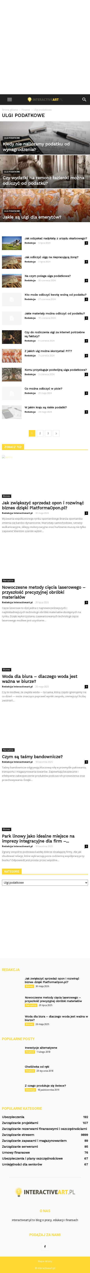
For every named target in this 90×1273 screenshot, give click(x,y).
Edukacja (30, 1089)
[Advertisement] (45, 47)
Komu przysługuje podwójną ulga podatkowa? (56, 369)
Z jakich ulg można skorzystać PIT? (48, 351)
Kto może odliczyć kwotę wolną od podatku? (55, 294)
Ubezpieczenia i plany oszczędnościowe (32, 1158)
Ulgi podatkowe (12, 138)
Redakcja (30, 242)
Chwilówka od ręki (37, 1066)
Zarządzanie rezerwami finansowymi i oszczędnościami (44, 1129)
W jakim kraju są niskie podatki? (46, 407)
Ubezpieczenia (13, 1117)
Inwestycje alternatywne (41, 1047)
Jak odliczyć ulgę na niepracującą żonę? (51, 257)
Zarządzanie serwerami (20, 1146)
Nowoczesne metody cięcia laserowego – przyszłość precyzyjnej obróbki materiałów (43, 592)
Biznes (6, 496)
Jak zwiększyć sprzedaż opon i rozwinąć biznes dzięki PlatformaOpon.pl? (43, 505)
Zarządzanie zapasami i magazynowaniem (34, 1141)
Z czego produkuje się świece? (45, 1085)
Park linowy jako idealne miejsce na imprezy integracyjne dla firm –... (38, 839)
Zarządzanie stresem (18, 1135)
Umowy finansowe (16, 1152)
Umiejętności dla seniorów (22, 1164)
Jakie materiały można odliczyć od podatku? (55, 313)
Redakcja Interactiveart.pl (17, 512)
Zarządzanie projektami (20, 1123)
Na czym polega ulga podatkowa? (48, 275)
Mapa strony (45, 1261)
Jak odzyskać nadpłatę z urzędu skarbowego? (56, 238)
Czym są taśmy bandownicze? (32, 756)
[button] (84, 99)
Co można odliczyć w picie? (43, 388)
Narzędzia (8, 580)
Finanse (30, 1051)
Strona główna (10, 109)
